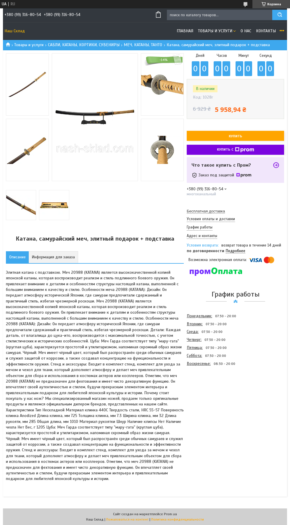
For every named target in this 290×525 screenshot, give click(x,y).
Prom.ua (170, 514)
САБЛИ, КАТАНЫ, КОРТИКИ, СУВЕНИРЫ (84, 44)
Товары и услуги (215, 30)
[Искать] (279, 15)
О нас (246, 30)
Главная (185, 30)
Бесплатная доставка (206, 211)
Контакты (266, 30)
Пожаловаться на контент (127, 519)
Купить (235, 136)
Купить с (235, 149)
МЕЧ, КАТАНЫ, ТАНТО (143, 44)
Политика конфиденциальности (177, 519)
